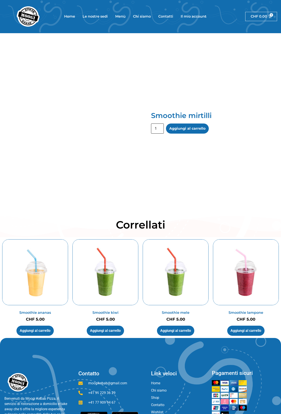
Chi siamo (142, 16)
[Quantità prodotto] (157, 128)
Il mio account (193, 16)
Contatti (165, 16)
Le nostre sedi (95, 16)
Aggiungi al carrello (187, 128)
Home (69, 16)
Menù (120, 16)
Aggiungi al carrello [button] (35, 331)
